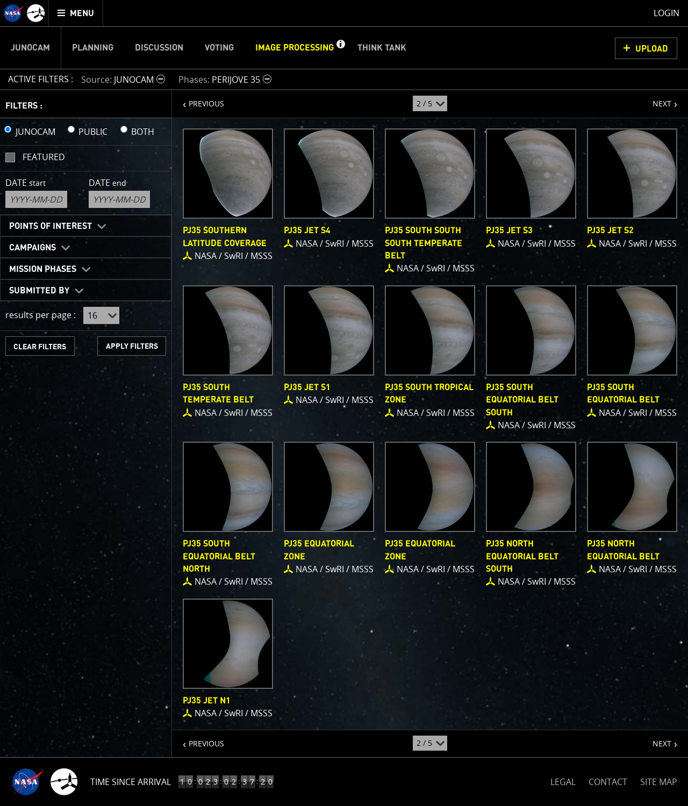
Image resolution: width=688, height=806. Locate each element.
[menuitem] (76, 13)
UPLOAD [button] (651, 49)
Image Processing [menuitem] (294, 48)
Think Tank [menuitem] (381, 48)
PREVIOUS (198, 99)
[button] (340, 48)
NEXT (656, 99)
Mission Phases (42, 269)
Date (25, 183)
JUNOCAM (35, 132)
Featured (44, 157)
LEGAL (563, 780)
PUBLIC (93, 132)
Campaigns (32, 247)
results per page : (40, 315)
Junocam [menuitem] (30, 48)
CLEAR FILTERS (39, 347)
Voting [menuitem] (219, 48)
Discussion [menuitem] (159, 48)
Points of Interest (50, 226)
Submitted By (39, 290)
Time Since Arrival (130, 782)
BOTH (142, 132)
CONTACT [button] (608, 782)
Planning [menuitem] (92, 48)
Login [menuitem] (666, 13)
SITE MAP (658, 782)
